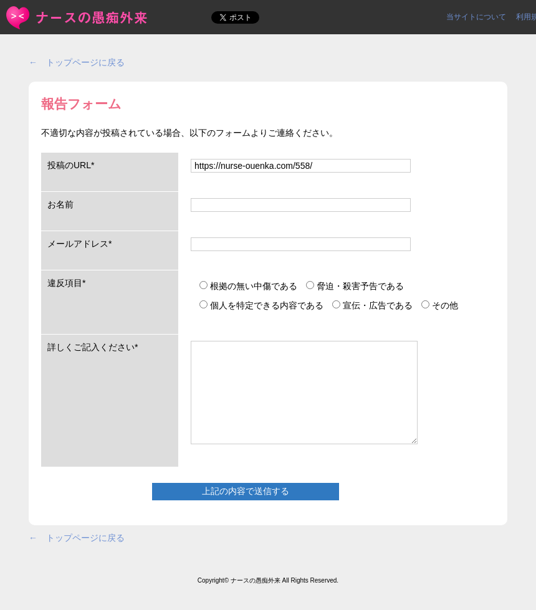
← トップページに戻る (77, 62)
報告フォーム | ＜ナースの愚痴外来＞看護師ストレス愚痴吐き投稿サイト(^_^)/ (77, 17)
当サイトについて (476, 16)
